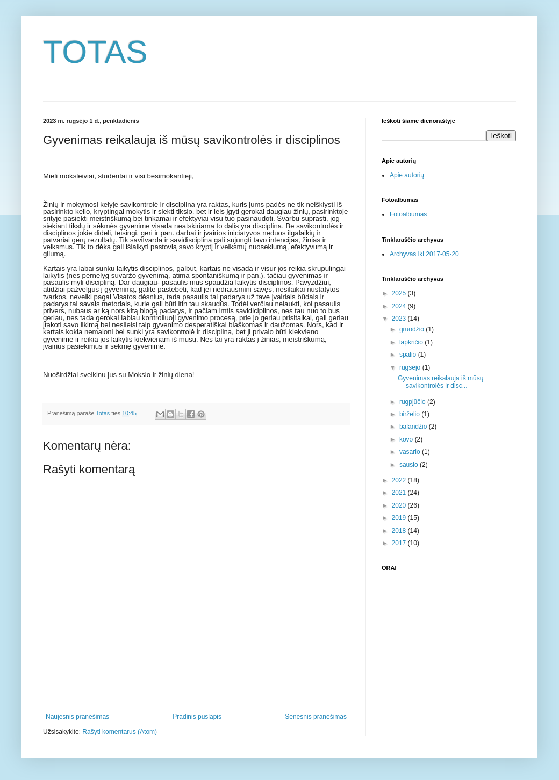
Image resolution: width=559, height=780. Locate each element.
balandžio (414, 426)
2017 (400, 543)
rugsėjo (410, 367)
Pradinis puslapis (197, 716)
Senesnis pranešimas (316, 716)
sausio (409, 464)
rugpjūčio (413, 402)
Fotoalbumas (408, 214)
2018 (400, 531)
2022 (400, 480)
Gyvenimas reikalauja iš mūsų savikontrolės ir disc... (440, 381)
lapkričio (412, 342)
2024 (400, 306)
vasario (410, 452)
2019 (400, 518)
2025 (400, 293)
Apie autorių (407, 175)
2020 (400, 505)
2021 (400, 492)
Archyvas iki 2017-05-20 (424, 254)
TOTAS (95, 52)
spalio (408, 354)
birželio (410, 414)
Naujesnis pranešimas (77, 716)
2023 (400, 318)
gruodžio (412, 329)
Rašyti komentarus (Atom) (119, 731)
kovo (407, 439)
